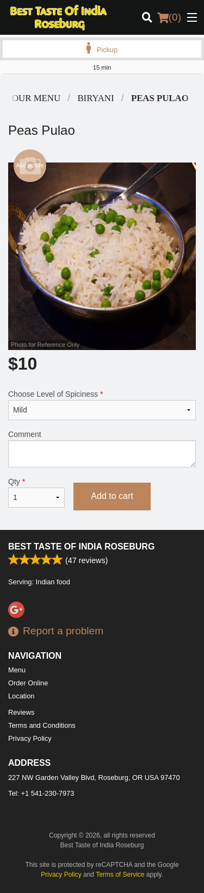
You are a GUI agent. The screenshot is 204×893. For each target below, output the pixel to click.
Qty (36, 492)
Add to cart (112, 496)
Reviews (21, 712)
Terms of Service (120, 874)
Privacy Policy (30, 738)
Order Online (28, 683)
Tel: (41, 793)
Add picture (30, 165)
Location (21, 696)
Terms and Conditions (42, 725)
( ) (169, 17)
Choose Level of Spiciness (102, 405)
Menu (17, 670)
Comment (102, 448)
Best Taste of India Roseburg (81, 546)
